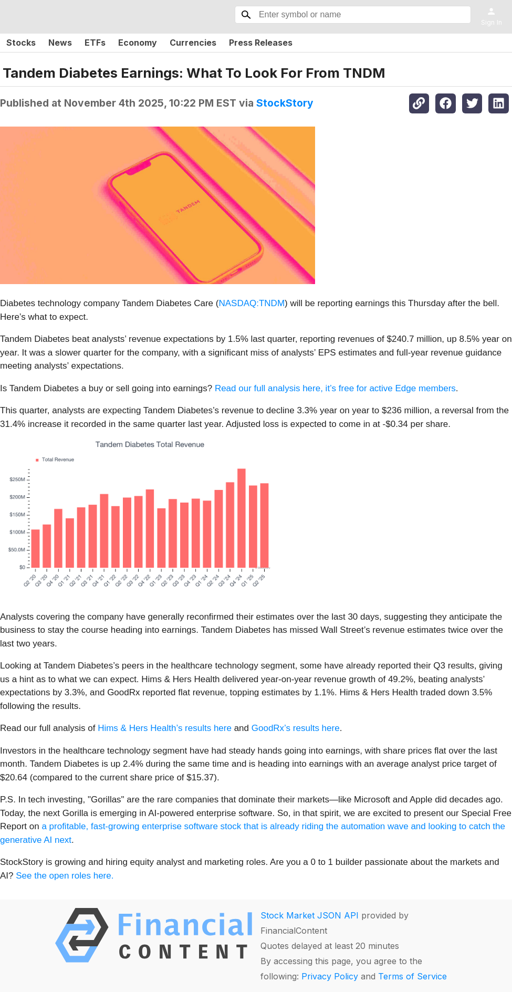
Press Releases (260, 42)
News (60, 42)
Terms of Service (412, 976)
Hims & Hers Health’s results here (165, 728)
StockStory (285, 103)
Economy (137, 42)
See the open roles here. (64, 876)
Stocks (21, 42)
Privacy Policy (329, 976)
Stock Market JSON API (309, 915)
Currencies (193, 42)
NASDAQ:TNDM (251, 303)
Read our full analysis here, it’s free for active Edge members (335, 388)
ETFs (95, 42)
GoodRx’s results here (296, 728)
